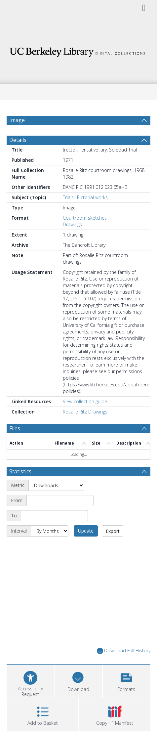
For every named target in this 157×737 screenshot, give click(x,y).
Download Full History (123, 650)
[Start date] (60, 500)
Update (86, 531)
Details (17, 140)
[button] (126, 680)
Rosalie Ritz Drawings (85, 412)
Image (17, 120)
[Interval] (49, 531)
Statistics (20, 471)
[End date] (54, 515)
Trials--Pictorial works (85, 197)
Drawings (72, 224)
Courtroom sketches (85, 218)
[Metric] (56, 485)
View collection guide (85, 401)
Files (14, 428)
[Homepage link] (78, 50)
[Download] (78, 680)
